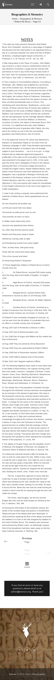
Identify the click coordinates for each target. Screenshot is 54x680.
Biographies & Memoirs (31, 18)
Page (25, 540)
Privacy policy (38, 674)
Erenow (12, 674)
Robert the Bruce (23, 21)
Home (15, 18)
